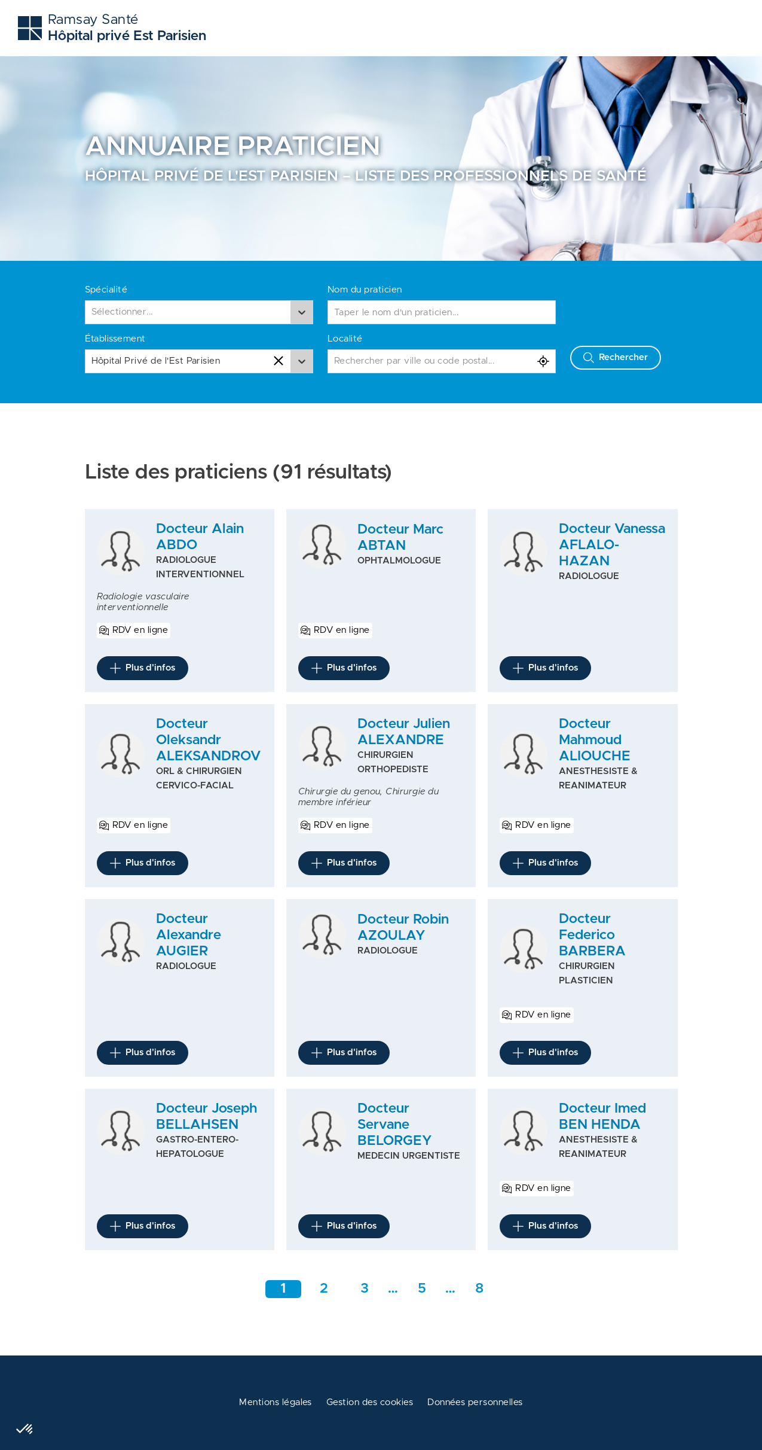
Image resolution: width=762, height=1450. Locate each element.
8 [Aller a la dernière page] (479, 1289)
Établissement (115, 338)
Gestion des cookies (369, 1402)
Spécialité (106, 289)
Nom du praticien (365, 289)
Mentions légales (275, 1402)
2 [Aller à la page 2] (324, 1289)
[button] (25, 1429)
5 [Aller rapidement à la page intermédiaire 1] (422, 1289)
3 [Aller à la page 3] (364, 1289)
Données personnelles (475, 1402)
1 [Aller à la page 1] (283, 1289)
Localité (345, 338)
